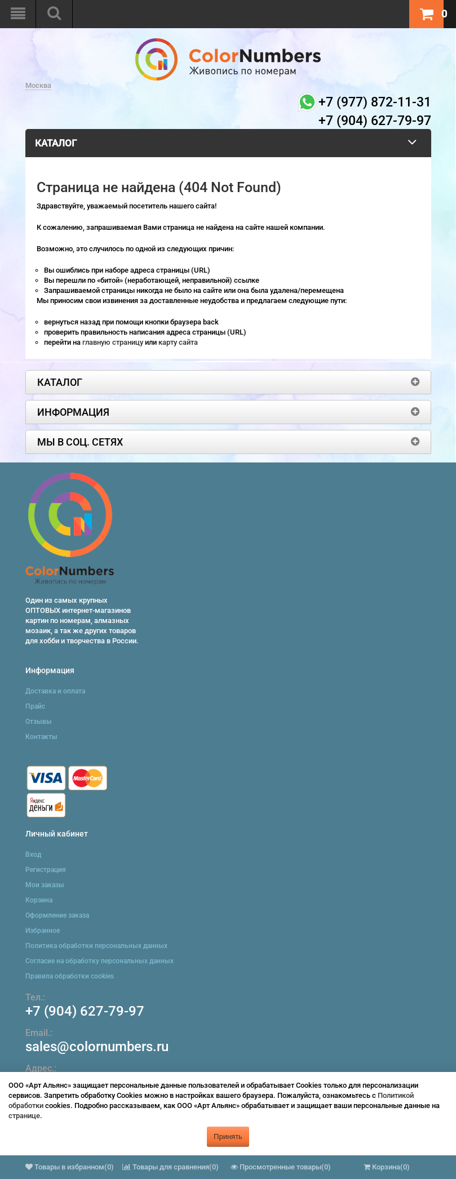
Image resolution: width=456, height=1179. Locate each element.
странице (24, 1115)
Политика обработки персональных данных (96, 946)
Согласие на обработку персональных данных (99, 961)
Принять (228, 1136)
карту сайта (178, 342)
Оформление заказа (57, 915)
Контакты (41, 737)
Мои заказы (44, 885)
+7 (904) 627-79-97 (84, 1011)
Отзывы (38, 722)
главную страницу (113, 342)
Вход (33, 854)
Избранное (42, 931)
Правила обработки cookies (69, 976)
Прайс (35, 706)
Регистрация (45, 870)
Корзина (38, 900)
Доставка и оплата (55, 691)
